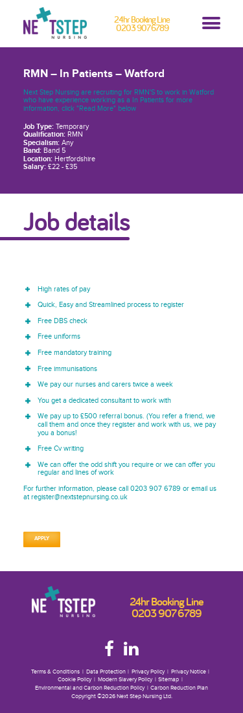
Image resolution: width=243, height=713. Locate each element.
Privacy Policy (148, 671)
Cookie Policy (74, 679)
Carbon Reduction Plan (179, 688)
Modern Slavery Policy (125, 679)
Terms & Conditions (55, 671)
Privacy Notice (188, 671)
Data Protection (106, 671)
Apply (41, 539)
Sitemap (168, 679)
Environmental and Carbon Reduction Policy (90, 688)
